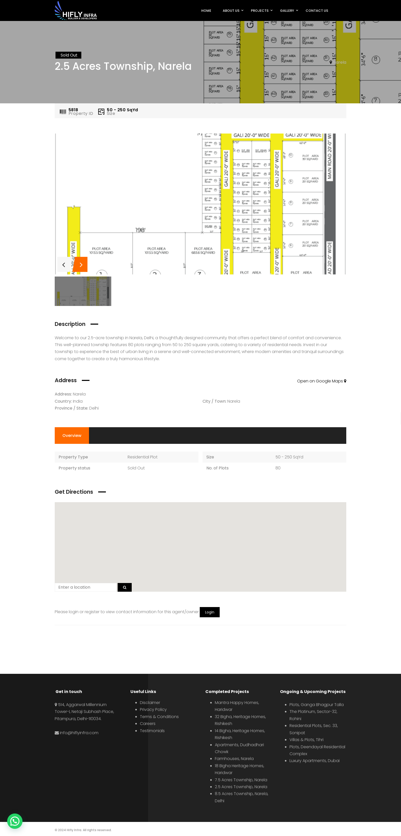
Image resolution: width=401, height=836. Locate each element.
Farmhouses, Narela (234, 759)
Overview (71, 435)
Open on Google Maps (321, 381)
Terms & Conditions (159, 717)
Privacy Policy (153, 709)
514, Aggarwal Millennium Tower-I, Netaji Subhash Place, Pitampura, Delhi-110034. (84, 712)
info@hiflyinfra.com (79, 733)
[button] (200, 544)
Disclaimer (150, 703)
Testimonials (152, 731)
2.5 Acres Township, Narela (241, 787)
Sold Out (136, 468)
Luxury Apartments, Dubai (314, 761)
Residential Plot (143, 457)
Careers (147, 724)
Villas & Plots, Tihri (306, 740)
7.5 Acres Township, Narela (241, 780)
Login (209, 612)
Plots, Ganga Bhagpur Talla (316, 705)
